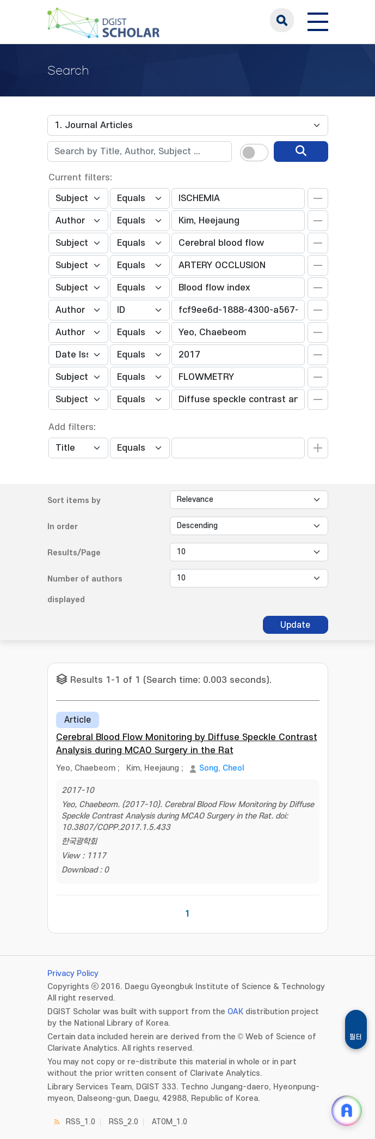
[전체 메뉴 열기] (318, 20)
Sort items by (74, 500)
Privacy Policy (73, 973)
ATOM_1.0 (169, 1122)
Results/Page (74, 553)
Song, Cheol (221, 768)
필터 (355, 1037)
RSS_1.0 (80, 1122)
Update (295, 625)
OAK (235, 1011)
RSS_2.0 (123, 1122)
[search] (301, 151)
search (282, 20)
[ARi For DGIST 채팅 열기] (346, 1110)
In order (62, 526)
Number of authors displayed (84, 589)
